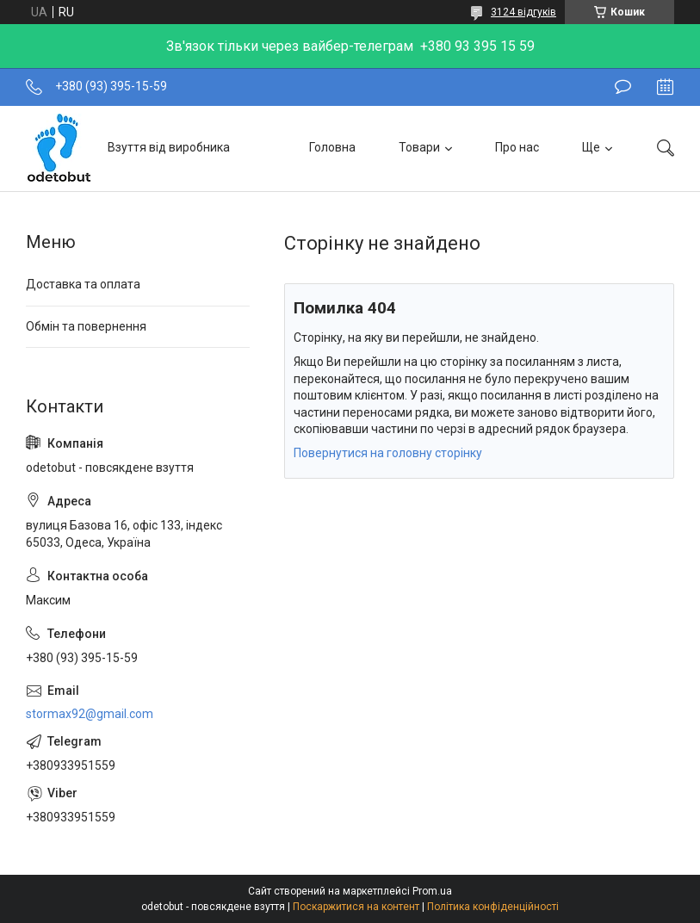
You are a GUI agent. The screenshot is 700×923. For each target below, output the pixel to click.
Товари (419, 147)
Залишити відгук (623, 87)
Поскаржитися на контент (356, 907)
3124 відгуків (523, 12)
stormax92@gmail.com (89, 714)
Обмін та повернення (86, 326)
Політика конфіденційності (493, 907)
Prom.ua (432, 891)
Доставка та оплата (83, 284)
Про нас (517, 147)
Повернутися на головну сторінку (388, 453)
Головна (332, 147)
